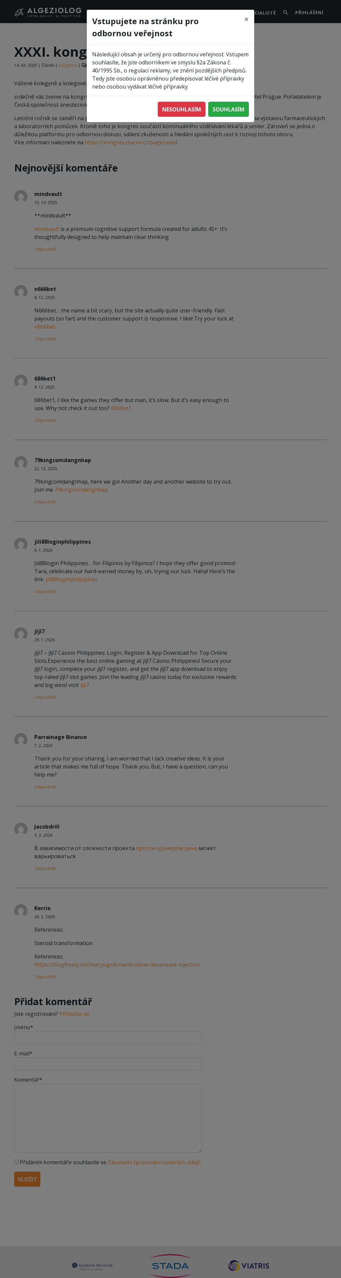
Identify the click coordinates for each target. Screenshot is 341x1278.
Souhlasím (228, 109)
